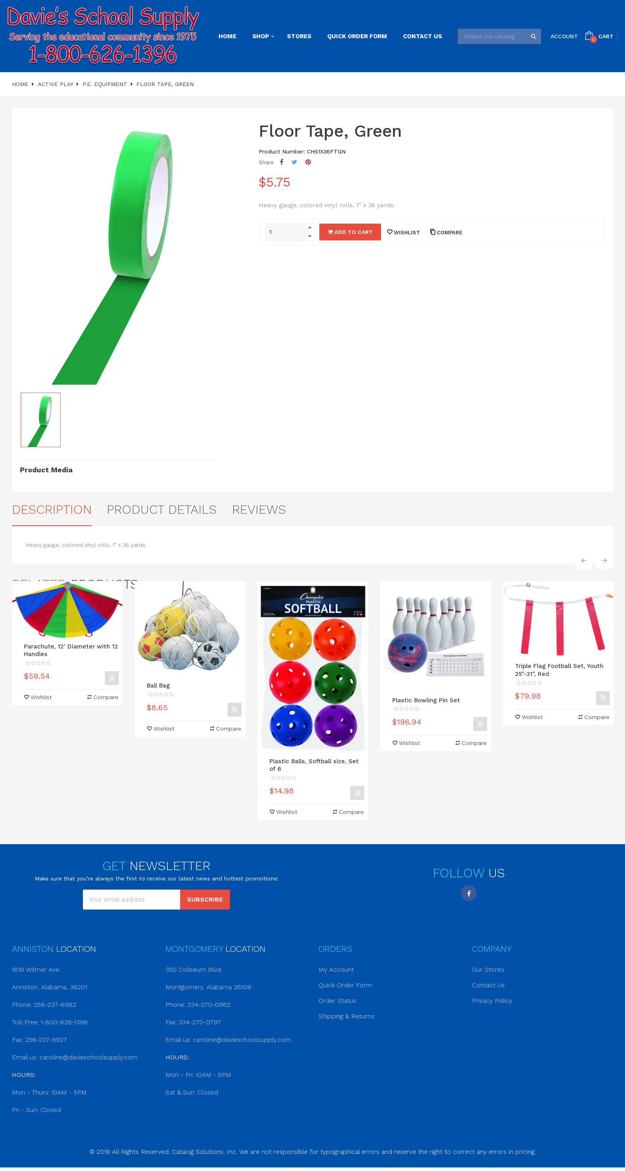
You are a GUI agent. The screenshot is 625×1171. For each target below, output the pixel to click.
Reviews (259, 509)
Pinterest (308, 162)
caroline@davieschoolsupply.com (88, 1057)
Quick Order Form (345, 985)
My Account (336, 969)
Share (281, 162)
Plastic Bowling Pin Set (426, 700)
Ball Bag (158, 685)
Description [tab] (52, 509)
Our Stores (488, 969)
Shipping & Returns (346, 1016)
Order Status (337, 1000)
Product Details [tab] (162, 509)
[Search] (499, 36)
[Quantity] (285, 232)
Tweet (294, 162)
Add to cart (350, 232)
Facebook (468, 893)
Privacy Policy (492, 1000)
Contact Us (488, 985)
